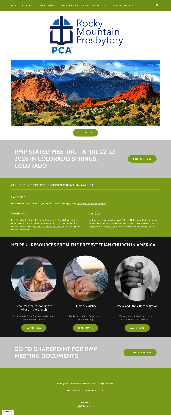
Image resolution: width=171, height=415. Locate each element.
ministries (110, 226)
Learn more (34, 328)
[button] (157, 5)
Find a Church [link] (46, 5)
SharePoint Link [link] (123, 5)
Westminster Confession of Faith (48, 226)
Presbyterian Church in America (91, 203)
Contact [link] (27, 5)
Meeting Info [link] (100, 5)
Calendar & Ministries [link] (74, 5)
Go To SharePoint (140, 352)
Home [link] (14, 5)
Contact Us (85, 133)
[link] (86, 35)
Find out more (142, 159)
